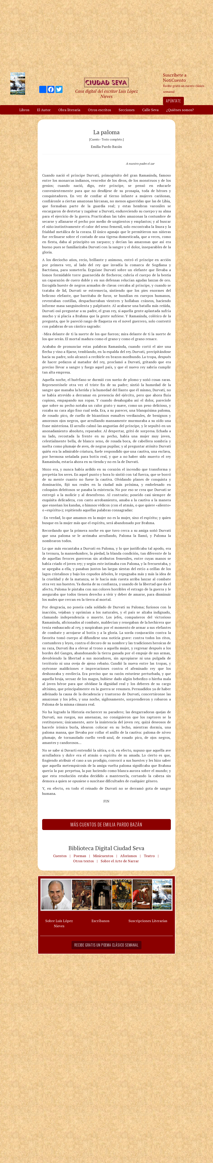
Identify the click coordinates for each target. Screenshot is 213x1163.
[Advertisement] (106, 35)
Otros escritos (99, 109)
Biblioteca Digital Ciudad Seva (106, 848)
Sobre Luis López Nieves (59, 923)
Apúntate (173, 101)
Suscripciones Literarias (147, 920)
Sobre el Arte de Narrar (120, 860)
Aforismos (128, 855)
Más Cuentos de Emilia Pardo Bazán (106, 824)
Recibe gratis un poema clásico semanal (106, 945)
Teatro (149, 855)
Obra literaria (69, 109)
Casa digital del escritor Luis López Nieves (106, 93)
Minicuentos (103, 855)
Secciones (127, 109)
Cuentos (60, 855)
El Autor (44, 109)
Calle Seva (150, 109)
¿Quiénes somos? (180, 109)
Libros (24, 109)
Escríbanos (100, 920)
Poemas (80, 855)
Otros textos (83, 860)
